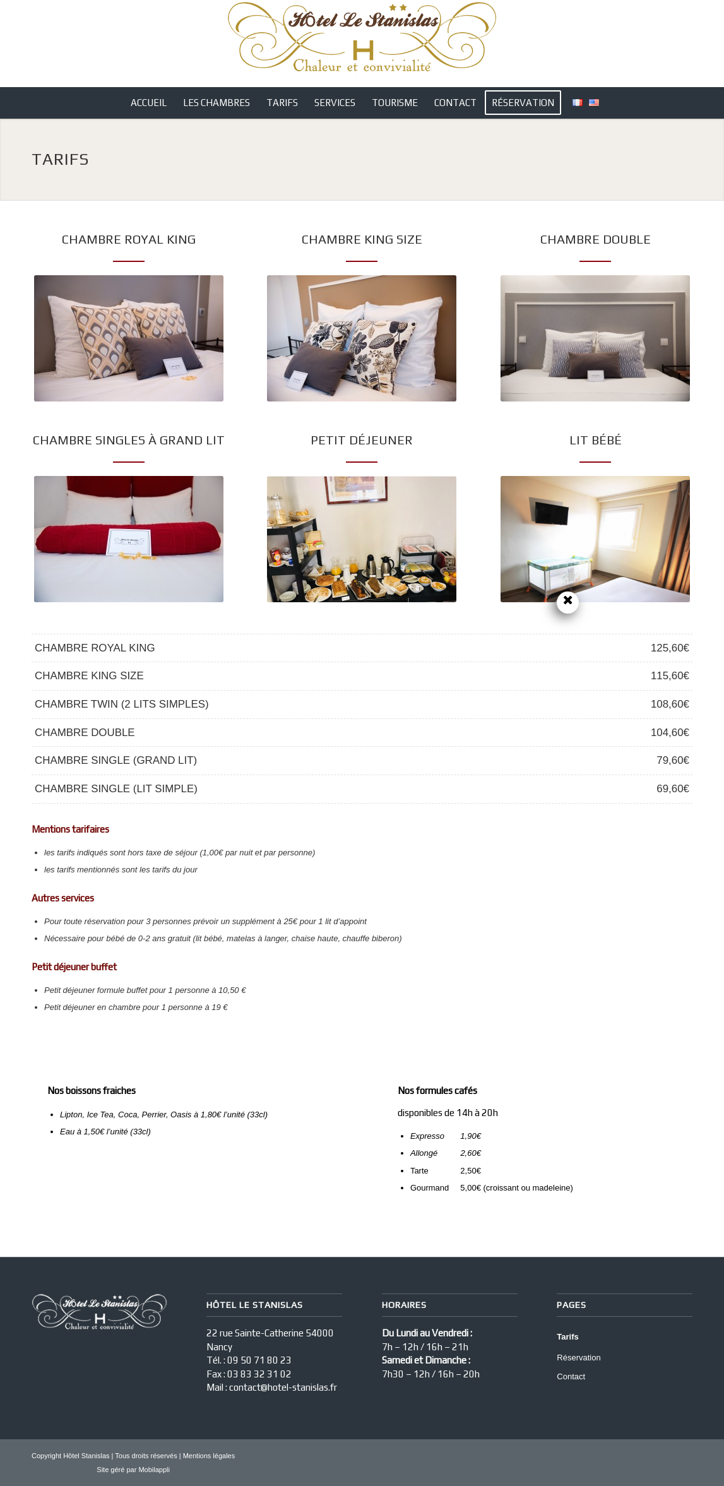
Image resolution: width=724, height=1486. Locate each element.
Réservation (578, 1357)
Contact (571, 1376)
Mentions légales (209, 1455)
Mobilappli (154, 1469)
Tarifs (567, 1336)
